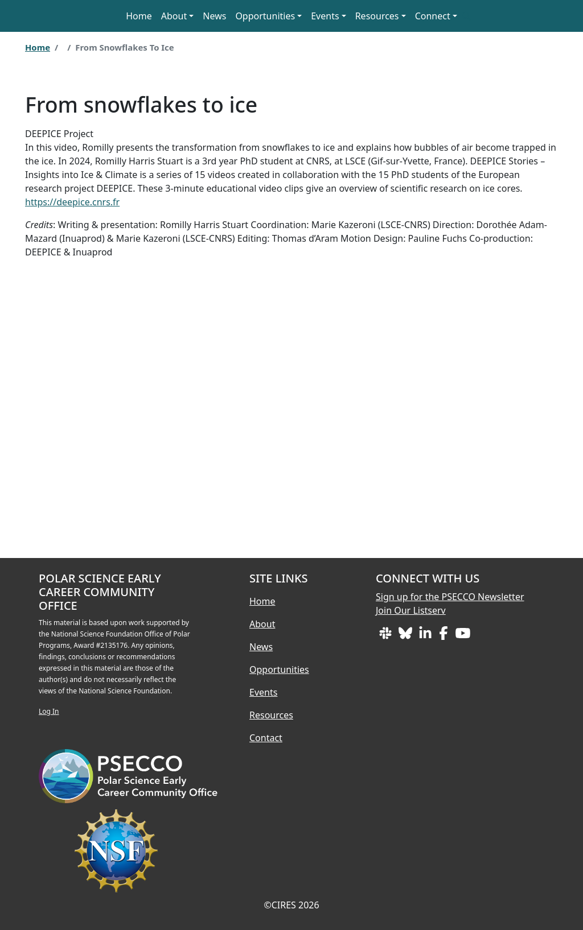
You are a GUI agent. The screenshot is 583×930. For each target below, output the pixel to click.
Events (263, 692)
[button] (466, 16)
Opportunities (265, 16)
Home (139, 16)
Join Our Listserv (411, 610)
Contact (265, 737)
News (214, 16)
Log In (49, 711)
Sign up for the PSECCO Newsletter (450, 596)
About (174, 16)
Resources (271, 715)
